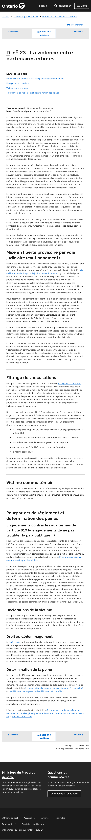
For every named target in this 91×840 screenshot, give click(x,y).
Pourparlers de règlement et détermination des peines (33, 92)
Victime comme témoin (17, 88)
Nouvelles (60, 818)
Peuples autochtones (22, 716)
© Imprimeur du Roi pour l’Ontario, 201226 (22, 829)
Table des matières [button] (46, 34)
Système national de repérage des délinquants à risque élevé (54, 688)
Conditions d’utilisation (33, 824)
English (43, 5)
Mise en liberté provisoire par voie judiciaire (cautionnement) (35, 78)
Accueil (5, 16)
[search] (62, 6)
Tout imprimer (75, 24)
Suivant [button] (79, 31)
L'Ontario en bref (10, 818)
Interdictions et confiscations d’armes (57, 713)
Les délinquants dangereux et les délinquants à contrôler (36, 691)
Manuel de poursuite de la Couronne (59, 16)
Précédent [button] (13, 31)
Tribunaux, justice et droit (26, 16)
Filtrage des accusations (17, 83)
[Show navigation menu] (81, 6)
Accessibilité (29, 818)
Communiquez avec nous (64, 793)
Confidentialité (9, 824)
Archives (45, 818)
